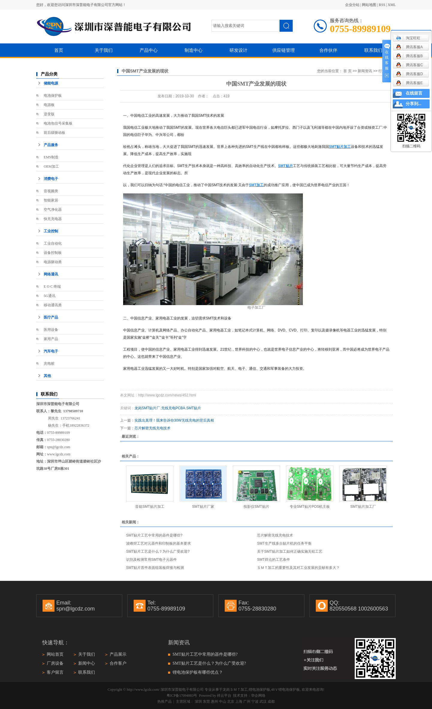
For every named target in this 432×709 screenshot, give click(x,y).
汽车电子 (51, 351)
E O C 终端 (52, 286)
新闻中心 (86, 663)
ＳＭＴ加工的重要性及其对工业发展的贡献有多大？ (298, 568)
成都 (271, 701)
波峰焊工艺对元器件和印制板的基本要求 (158, 543)
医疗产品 (51, 317)
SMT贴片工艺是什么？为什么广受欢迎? (158, 551)
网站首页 (55, 654)
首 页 (347, 71)
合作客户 (118, 663)
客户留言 (55, 672)
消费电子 (51, 179)
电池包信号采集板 (58, 123)
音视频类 (51, 191)
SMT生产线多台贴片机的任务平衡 (284, 543)
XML (392, 5)
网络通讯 (51, 274)
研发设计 (238, 50)
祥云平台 (224, 695)
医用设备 (51, 330)
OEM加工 (51, 166)
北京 (230, 701)
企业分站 (352, 5)
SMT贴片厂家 (203, 507)
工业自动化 (53, 243)
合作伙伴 (328, 50)
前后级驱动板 (54, 133)
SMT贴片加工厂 (363, 507)
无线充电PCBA (173, 408)
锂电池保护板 (259, 689)
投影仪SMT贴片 (256, 507)
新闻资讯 (365, 71)
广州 (246, 701)
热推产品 (164, 701)
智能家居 (51, 200)
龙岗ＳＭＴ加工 (235, 689)
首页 (58, 50)
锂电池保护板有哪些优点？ (198, 672)
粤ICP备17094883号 (182, 695)
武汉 (263, 701)
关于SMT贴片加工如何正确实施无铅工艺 (289, 551)
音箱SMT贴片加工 (149, 507)
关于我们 (104, 50)
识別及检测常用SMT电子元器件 (151, 559)
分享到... (414, 103)
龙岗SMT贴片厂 (147, 408)
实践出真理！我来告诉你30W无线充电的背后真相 (174, 420)
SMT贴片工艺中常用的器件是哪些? (154, 535)
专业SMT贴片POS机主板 (310, 507)
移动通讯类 (53, 305)
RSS (382, 5)
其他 (47, 376)
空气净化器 (53, 209)
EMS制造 (51, 157)
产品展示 (118, 654)
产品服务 (51, 145)
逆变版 (49, 114)
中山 (222, 701)
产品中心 (149, 50)
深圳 (198, 701)
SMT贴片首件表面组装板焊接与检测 (155, 568)
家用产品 (51, 339)
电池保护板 (53, 95)
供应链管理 (283, 50)
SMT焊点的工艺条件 (273, 559)
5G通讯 (49, 296)
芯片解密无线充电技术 (152, 428)
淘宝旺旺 (408, 38)
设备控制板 (53, 253)
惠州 (214, 701)
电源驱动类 (53, 262)
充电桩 (49, 363)
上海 (238, 701)
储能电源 (51, 83)
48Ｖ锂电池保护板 (285, 689)
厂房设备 (55, 663)
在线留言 (414, 93)
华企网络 (258, 695)
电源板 (49, 105)
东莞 (206, 701)
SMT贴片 (193, 408)
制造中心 (194, 50)
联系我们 (373, 50)
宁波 (255, 701)
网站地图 (369, 5)
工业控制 (51, 231)
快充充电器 (53, 219)
